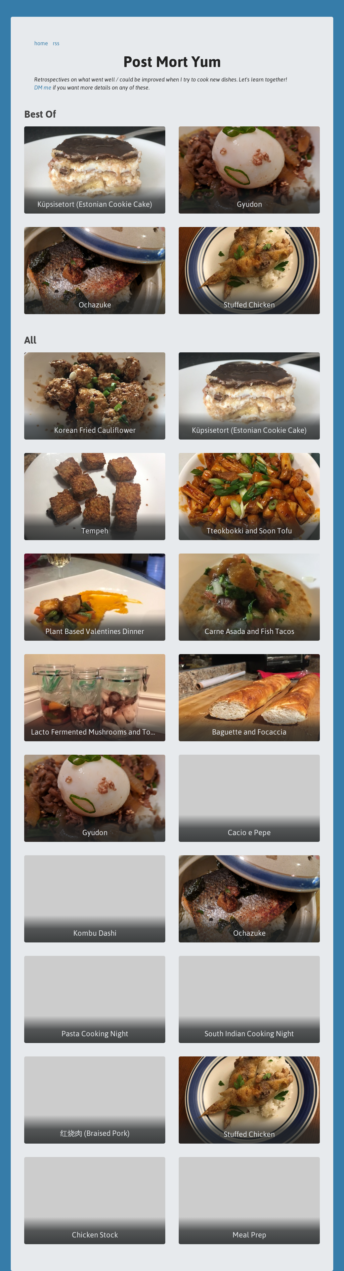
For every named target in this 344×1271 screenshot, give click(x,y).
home (41, 43)
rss (56, 43)
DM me (42, 87)
